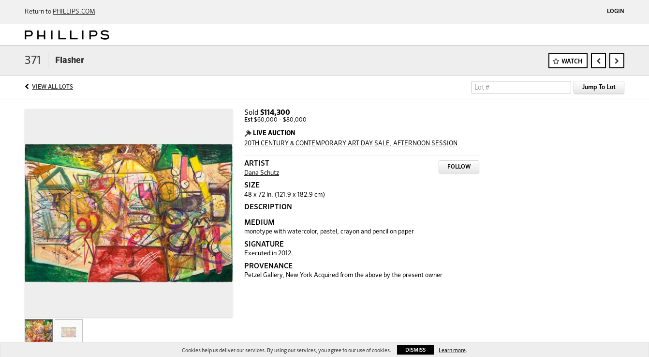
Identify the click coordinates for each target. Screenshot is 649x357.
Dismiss (415, 350)
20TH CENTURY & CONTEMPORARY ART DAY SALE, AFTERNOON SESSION (350, 143)
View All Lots (52, 87)
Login (615, 12)
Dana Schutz (261, 173)
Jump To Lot (599, 87)
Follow (459, 167)
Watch (571, 62)
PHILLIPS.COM (74, 12)
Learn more (452, 350)
